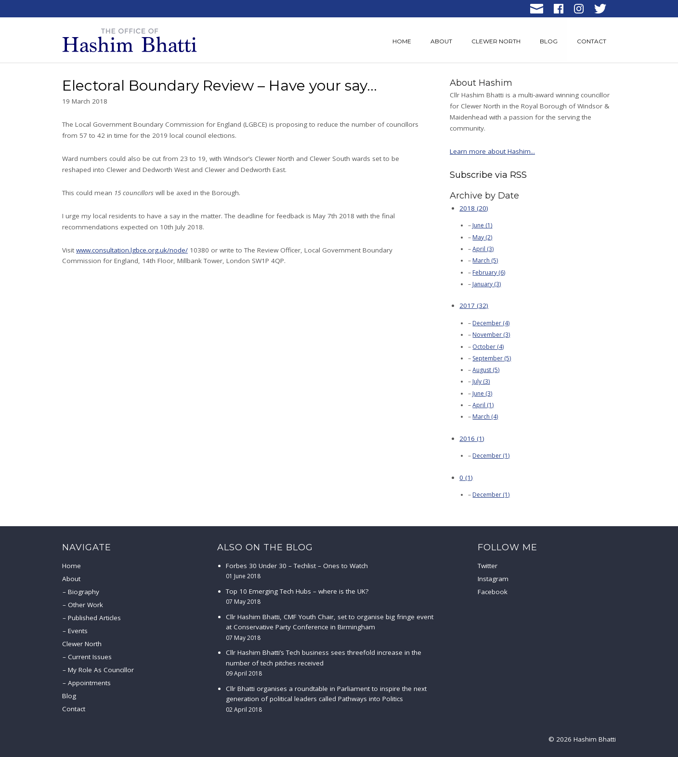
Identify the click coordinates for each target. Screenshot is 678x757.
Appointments (89, 682)
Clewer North (496, 41)
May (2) (482, 237)
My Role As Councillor (101, 669)
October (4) (488, 347)
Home (401, 41)
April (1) (483, 405)
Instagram (493, 578)
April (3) (483, 249)
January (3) (486, 284)
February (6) (488, 272)
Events (78, 630)
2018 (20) (473, 208)
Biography (83, 591)
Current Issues (90, 656)
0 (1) (466, 477)
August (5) (485, 370)
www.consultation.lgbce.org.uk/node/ (132, 250)
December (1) (490, 456)
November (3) (491, 335)
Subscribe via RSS (488, 175)
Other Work (85, 604)
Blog (549, 41)
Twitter (487, 565)
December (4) (490, 323)
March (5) (485, 260)
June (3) (482, 393)
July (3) (481, 381)
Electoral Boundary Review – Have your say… (219, 85)
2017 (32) (473, 305)
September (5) (491, 358)
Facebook (493, 591)
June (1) (482, 225)
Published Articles (94, 617)
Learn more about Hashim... (492, 151)
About (441, 41)
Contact (591, 41)
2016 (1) (471, 438)
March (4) (485, 416)
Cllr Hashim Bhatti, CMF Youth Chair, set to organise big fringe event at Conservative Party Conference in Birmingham (329, 627)
